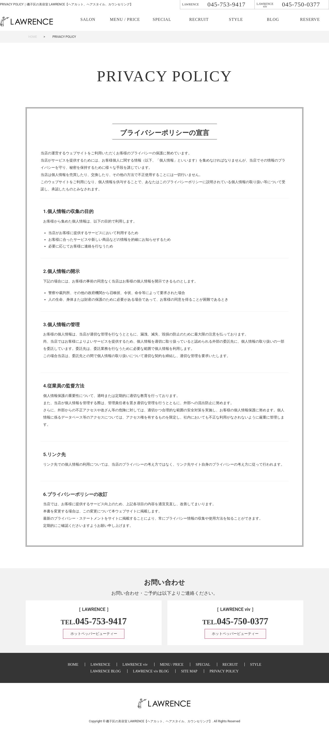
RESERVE (310, 19)
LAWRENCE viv (135, 664)
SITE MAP (189, 671)
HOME (32, 37)
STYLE (236, 19)
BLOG (273, 19)
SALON (87, 19)
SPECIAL (162, 19)
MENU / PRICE (125, 19)
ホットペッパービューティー (93, 634)
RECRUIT (198, 19)
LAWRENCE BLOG (105, 671)
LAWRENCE (100, 664)
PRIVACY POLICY (224, 671)
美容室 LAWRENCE (159, 721)
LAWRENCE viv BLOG (151, 671)
